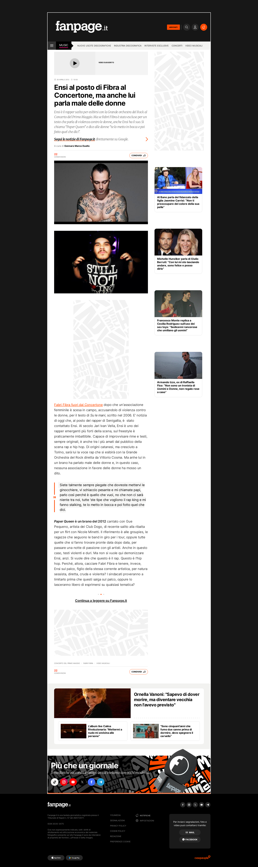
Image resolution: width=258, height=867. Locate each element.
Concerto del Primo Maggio (67, 663)
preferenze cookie (120, 841)
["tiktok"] (54, 782)
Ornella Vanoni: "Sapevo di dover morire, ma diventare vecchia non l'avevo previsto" (166, 699)
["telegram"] (100, 782)
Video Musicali (193, 45)
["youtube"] (73, 782)
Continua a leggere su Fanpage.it (101, 601)
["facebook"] (91, 782)
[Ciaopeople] (202, 858)
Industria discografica (128, 45)
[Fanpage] (59, 804)
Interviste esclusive (156, 45)
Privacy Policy (118, 825)
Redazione (115, 836)
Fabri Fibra (88, 663)
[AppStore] (56, 857)
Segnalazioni (117, 820)
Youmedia (115, 815)
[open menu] (52, 46)
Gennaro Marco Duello (77, 146)
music (63, 45)
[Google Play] (74, 857)
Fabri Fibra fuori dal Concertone (78, 405)
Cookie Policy (117, 831)
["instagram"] (64, 782)
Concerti (177, 45)
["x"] (82, 782)
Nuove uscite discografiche (94, 45)
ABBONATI (173, 27)
